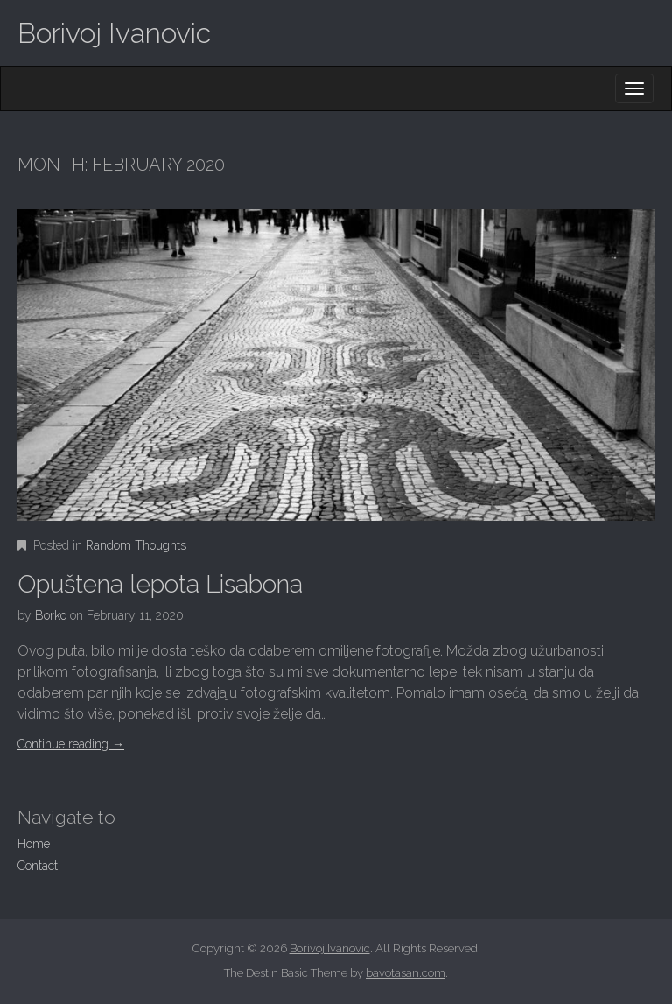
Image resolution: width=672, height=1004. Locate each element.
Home (34, 844)
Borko (50, 615)
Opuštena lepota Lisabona (160, 584)
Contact (38, 866)
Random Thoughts (136, 545)
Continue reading (71, 744)
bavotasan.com (405, 972)
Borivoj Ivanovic (114, 33)
